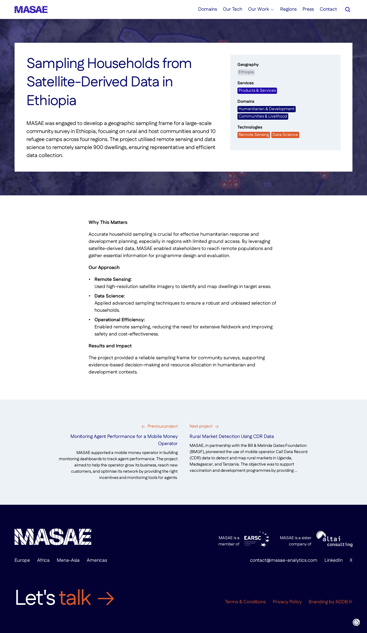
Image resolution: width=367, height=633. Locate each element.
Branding (318, 602)
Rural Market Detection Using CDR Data (232, 436)
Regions (288, 9)
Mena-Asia (68, 560)
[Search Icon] (347, 9)
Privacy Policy (287, 602)
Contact (328, 9)
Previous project (163, 426)
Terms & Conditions (245, 602)
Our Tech (232, 9)
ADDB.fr (344, 602)
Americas (97, 560)
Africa (43, 560)
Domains (207, 9)
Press (308, 9)
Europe (22, 560)
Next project (201, 426)
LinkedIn (334, 560)
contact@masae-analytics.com (283, 560)
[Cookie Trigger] (356, 622)
